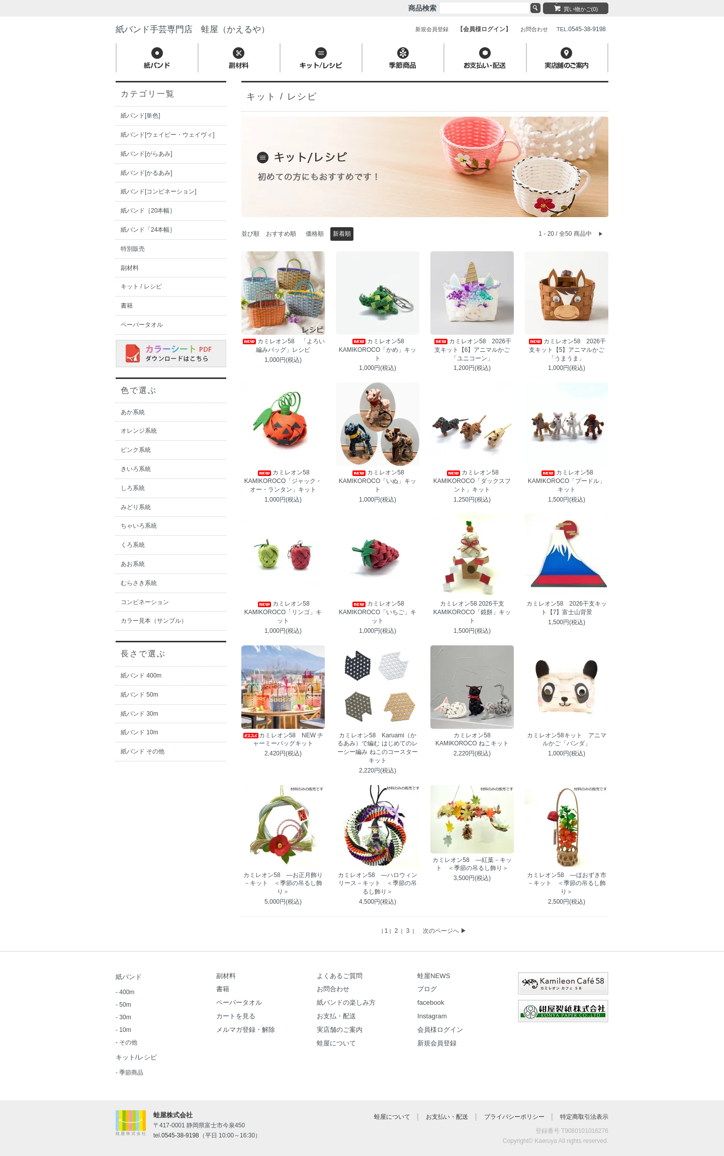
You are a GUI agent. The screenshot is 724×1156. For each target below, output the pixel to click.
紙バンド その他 (142, 751)
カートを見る (235, 1016)
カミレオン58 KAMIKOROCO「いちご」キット (378, 612)
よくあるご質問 (340, 976)
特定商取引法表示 (584, 1116)
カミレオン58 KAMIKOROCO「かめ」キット (378, 350)
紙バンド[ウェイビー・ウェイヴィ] (168, 134)
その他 (128, 1042)
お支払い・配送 (447, 1116)
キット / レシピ (141, 286)
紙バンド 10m (139, 732)
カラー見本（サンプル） (154, 620)
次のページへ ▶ (445, 930)
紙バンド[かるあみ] (146, 172)
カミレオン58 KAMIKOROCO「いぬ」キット (378, 481)
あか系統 (133, 412)
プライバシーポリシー (514, 1116)
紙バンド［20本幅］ (148, 210)
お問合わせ (333, 989)
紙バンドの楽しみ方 (346, 1002)
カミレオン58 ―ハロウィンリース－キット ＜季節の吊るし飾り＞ (377, 884)
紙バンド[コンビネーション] (159, 191)
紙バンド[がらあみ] (146, 153)
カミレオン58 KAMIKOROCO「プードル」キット (567, 481)
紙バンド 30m (139, 713)
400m (126, 992)
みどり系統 (136, 507)
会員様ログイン (440, 1029)
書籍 (127, 305)
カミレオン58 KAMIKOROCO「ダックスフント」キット (472, 481)
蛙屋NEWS (433, 976)
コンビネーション (145, 602)
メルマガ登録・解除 (245, 1029)
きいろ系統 (136, 468)
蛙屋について (336, 1043)
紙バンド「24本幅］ (148, 229)
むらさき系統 (139, 583)
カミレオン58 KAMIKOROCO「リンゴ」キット (283, 612)
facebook (430, 1002)
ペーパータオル (142, 324)
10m (125, 1029)
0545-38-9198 (180, 1135)
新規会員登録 (437, 1043)
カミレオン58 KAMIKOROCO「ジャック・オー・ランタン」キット (283, 481)
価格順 (315, 233)
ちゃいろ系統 (139, 525)
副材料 (130, 267)
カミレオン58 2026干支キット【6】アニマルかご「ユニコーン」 (472, 350)
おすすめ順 (281, 233)
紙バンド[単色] (140, 115)
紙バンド (129, 977)
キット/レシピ (136, 1057)
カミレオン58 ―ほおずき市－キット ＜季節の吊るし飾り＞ (566, 884)
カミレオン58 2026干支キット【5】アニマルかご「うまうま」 (566, 350)
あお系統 (133, 563)
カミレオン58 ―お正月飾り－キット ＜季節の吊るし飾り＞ (282, 884)
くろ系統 (133, 544)
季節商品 (131, 1072)
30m (125, 1017)
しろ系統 (133, 488)
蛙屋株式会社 (173, 1115)
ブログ (427, 989)
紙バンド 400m (141, 675)
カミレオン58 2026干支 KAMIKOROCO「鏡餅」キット (472, 612)
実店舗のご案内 (340, 1029)
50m (125, 1004)
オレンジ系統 (139, 430)
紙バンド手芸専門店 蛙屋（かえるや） (192, 29)
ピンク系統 (136, 449)
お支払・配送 (336, 1016)
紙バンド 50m (139, 694)
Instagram (432, 1016)
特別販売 (133, 248)
